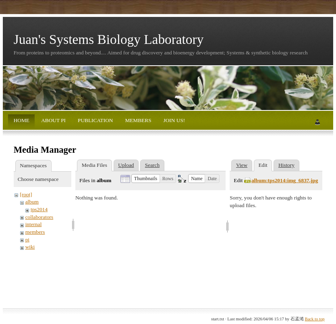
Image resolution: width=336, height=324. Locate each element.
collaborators (39, 217)
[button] (145, 178)
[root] (26, 194)
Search (152, 165)
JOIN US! (173, 120)
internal (33, 224)
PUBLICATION (95, 120)
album (32, 202)
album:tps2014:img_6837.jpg (284, 180)
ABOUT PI (53, 120)
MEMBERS (137, 120)
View (241, 165)
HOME (21, 120)
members (35, 232)
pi (27, 240)
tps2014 (39, 209)
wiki (30, 247)
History (286, 165)
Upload (126, 165)
